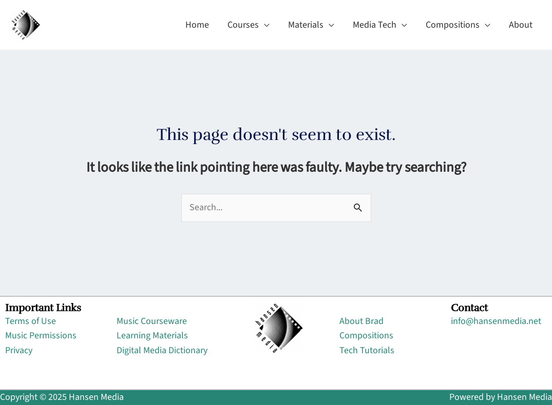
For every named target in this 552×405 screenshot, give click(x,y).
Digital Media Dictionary (162, 350)
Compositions (366, 335)
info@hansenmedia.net (496, 321)
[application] (264, 25)
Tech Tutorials (366, 350)
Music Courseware (152, 321)
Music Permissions (41, 335)
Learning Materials (152, 335)
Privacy (18, 350)
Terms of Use (30, 321)
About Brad (361, 321)
